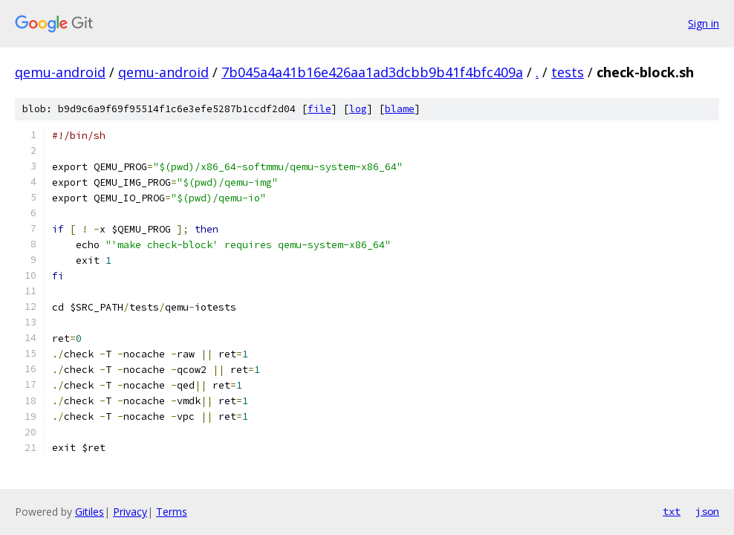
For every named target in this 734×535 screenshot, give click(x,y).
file (319, 109)
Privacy (130, 512)
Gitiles (89, 512)
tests (567, 72)
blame (400, 109)
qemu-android (60, 72)
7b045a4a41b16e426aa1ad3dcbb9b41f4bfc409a (372, 72)
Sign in (703, 23)
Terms (171, 512)
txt (672, 511)
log (358, 109)
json (707, 511)
